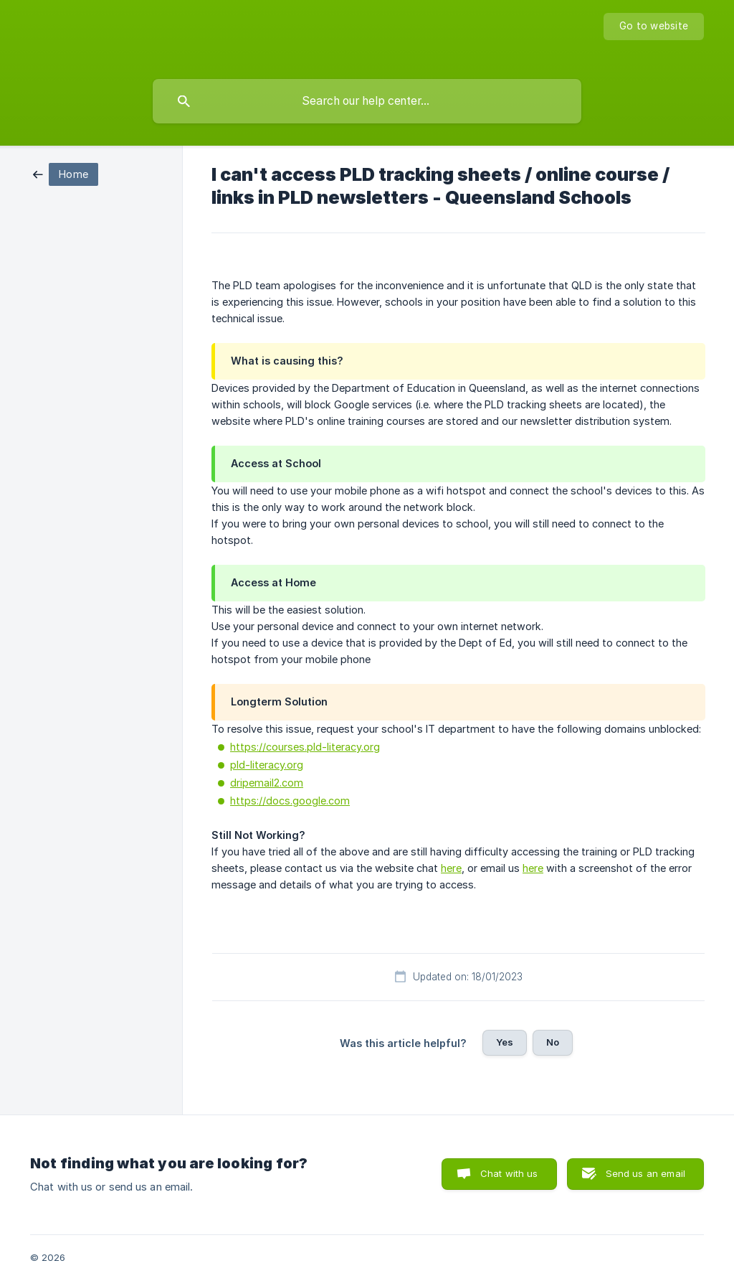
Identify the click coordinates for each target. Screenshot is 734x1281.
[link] (65, 173)
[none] (654, 26)
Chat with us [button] (509, 1173)
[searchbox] (367, 101)
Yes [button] (504, 1042)
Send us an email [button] (645, 1173)
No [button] (552, 1042)
